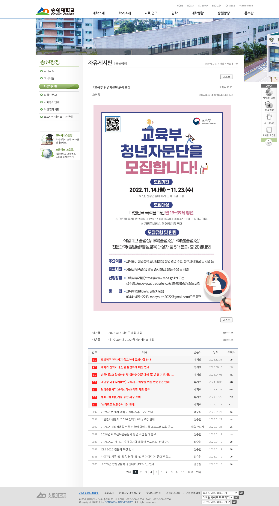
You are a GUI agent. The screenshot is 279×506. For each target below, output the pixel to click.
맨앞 (128, 472)
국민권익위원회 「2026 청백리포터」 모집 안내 (128, 419)
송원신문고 (50, 95)
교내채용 (49, 78)
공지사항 (49, 71)
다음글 (96, 339)
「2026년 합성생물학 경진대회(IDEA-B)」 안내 (128, 464)
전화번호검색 (193, 493)
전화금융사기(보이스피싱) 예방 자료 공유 (125, 389)
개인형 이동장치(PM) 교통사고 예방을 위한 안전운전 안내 (135, 382)
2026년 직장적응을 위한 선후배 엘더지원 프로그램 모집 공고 (137, 427)
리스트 (226, 76)
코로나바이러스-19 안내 (58, 116)
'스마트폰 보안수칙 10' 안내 (118, 404)
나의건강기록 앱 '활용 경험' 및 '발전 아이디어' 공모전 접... (136, 456)
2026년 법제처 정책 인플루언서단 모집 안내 (127, 412)
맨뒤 (198, 472)
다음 (190, 472)
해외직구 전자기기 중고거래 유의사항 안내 (126, 359)
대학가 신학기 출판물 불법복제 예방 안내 (125, 367)
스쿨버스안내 (173, 493)
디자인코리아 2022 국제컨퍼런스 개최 (131, 339)
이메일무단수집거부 (130, 493)
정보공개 (109, 493)
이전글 (96, 333)
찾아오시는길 (153, 493)
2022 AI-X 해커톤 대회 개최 (125, 333)
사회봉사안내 (52, 102)
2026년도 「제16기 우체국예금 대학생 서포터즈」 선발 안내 (135, 442)
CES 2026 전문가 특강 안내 (117, 449)
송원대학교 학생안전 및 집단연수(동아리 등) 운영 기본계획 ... (137, 374)
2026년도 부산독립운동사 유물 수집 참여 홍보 (128, 434)
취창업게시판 (52, 109)
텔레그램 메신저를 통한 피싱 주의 (121, 397)
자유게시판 (50, 86)
